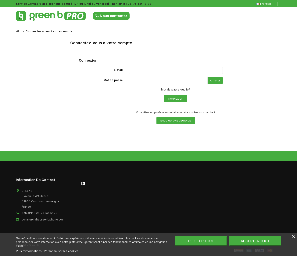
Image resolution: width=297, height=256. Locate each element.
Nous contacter (111, 16)
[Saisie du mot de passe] (168, 80)
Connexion (175, 98)
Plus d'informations (29, 251)
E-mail (118, 69)
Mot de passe (113, 80)
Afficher (215, 80)
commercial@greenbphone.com (43, 219)
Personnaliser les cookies (61, 251)
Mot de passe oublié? (175, 89)
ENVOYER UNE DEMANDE (175, 120)
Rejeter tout (201, 241)
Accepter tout (255, 241)
